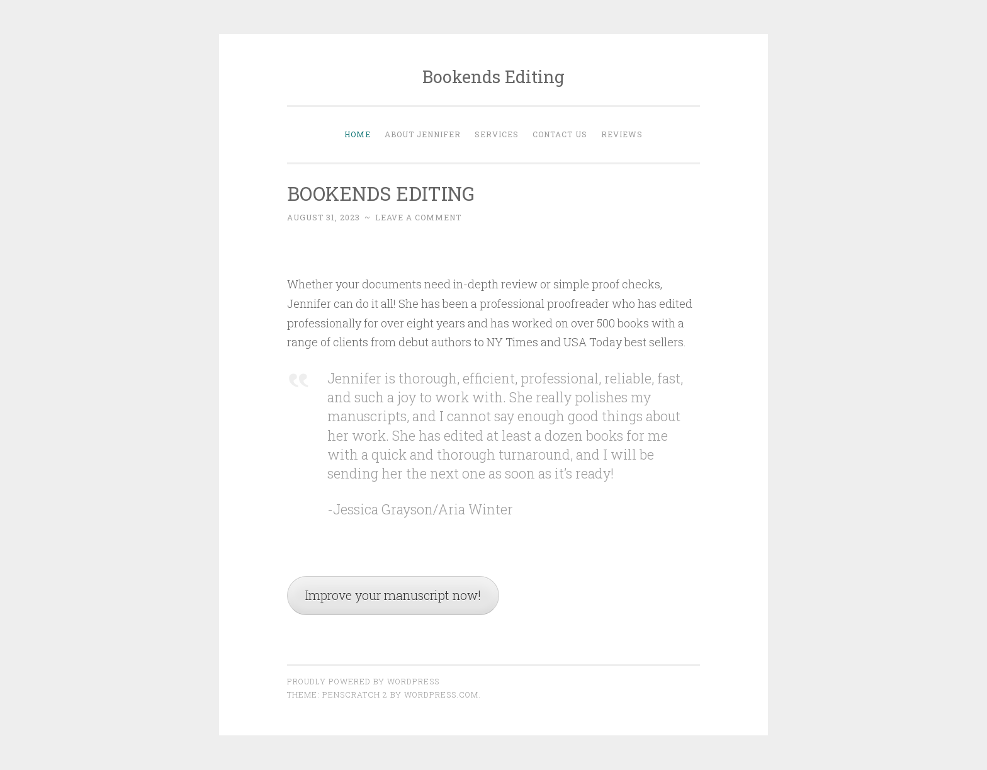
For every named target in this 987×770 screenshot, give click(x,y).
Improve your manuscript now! (398, 596)
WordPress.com (441, 696)
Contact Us (560, 134)
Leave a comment (418, 217)
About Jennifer (423, 134)
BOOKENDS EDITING (384, 193)
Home (357, 134)
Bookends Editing (493, 76)
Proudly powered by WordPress (363, 682)
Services (497, 134)
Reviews (622, 134)
